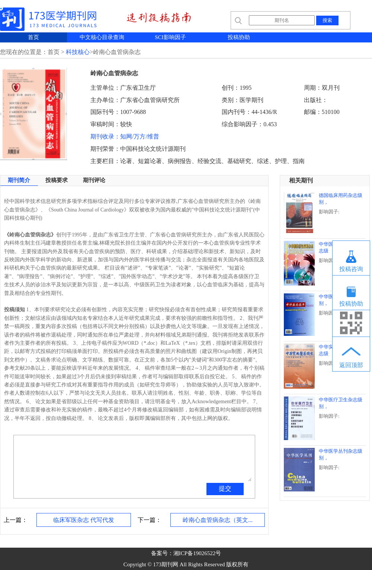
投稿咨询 (351, 269)
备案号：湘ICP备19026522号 (186, 553)
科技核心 (78, 52)
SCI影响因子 (170, 37)
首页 (33, 37)
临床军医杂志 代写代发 (83, 520)
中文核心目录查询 (102, 37)
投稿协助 (239, 37)
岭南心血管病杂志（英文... (218, 520)
